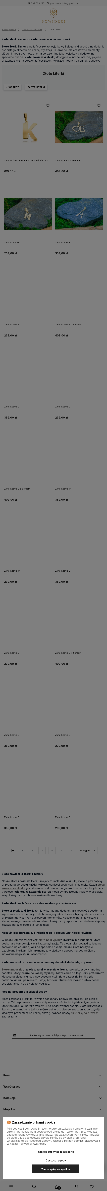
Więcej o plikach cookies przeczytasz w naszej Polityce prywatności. (53, 1142)
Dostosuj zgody (55, 1160)
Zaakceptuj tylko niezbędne (55, 1151)
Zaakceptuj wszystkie (55, 1169)
